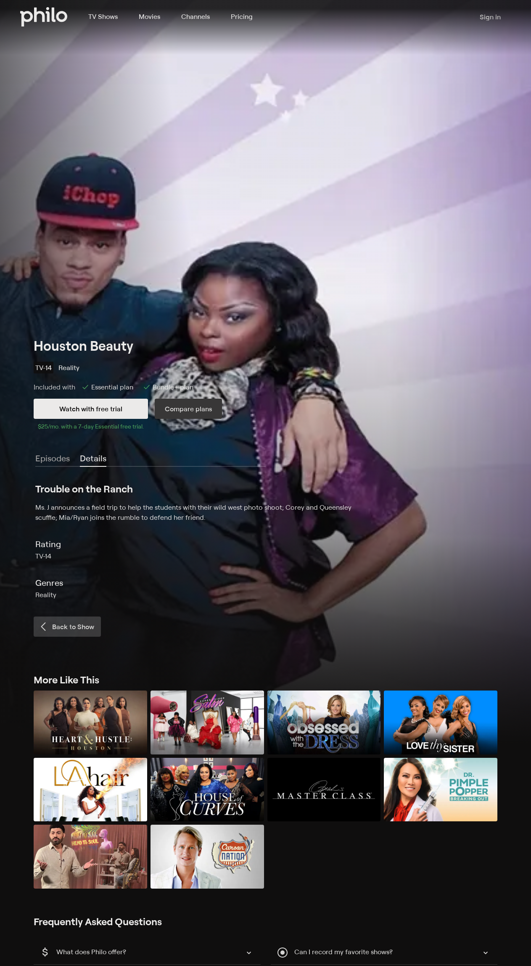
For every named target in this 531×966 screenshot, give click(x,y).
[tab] (93, 459)
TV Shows (103, 16)
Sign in (490, 17)
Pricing (242, 16)
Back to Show (66, 627)
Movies (149, 16)
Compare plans (188, 409)
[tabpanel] (265, 541)
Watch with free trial (90, 409)
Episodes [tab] (52, 458)
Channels (195, 16)
